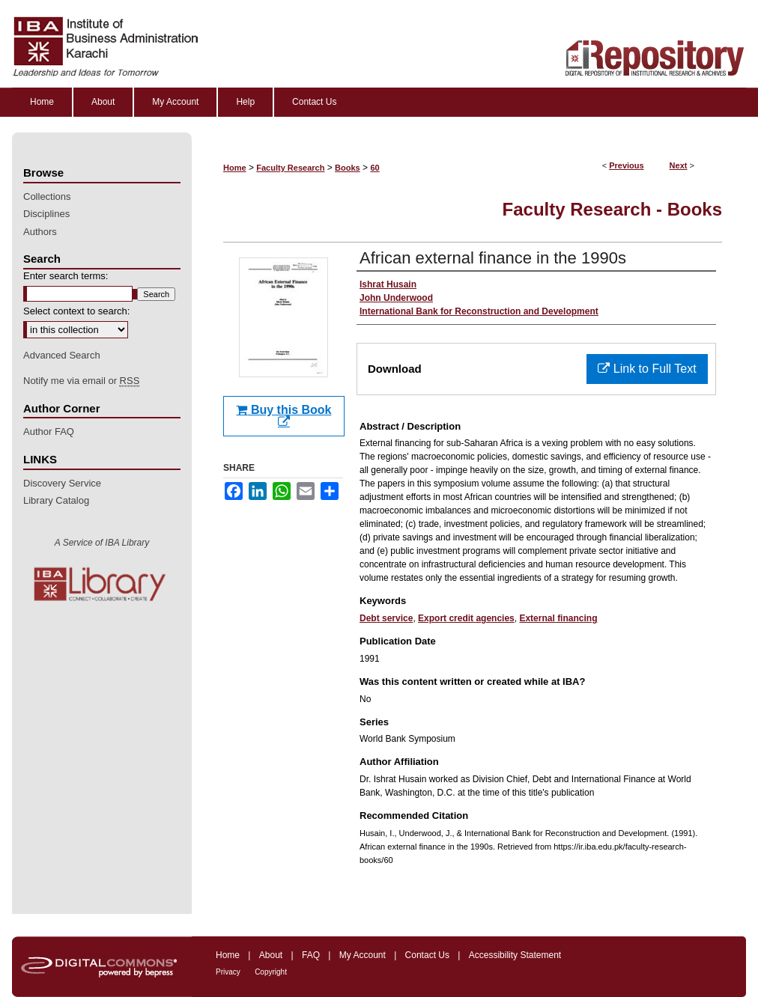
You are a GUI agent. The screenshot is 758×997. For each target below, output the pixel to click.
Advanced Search (61, 355)
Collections (47, 196)
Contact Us (427, 955)
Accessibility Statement (515, 955)
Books (347, 167)
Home (234, 167)
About (270, 955)
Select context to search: (76, 311)
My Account (362, 955)
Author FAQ (48, 431)
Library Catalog (56, 500)
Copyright (271, 972)
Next (679, 165)
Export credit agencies (466, 618)
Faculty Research (290, 167)
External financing (558, 618)
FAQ (311, 955)
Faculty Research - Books (612, 209)
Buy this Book (283, 415)
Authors (40, 231)
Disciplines (46, 213)
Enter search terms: (65, 275)
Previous (626, 165)
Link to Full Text (647, 368)
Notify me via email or (81, 381)
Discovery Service (62, 483)
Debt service (386, 618)
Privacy (228, 972)
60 (374, 167)
